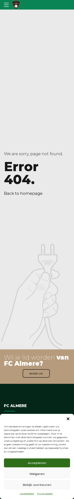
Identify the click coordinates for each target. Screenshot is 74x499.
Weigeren (37, 474)
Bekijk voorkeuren (37, 485)
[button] (68, 419)
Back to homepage (23, 193)
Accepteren (37, 463)
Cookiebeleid (27, 493)
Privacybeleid (44, 493)
